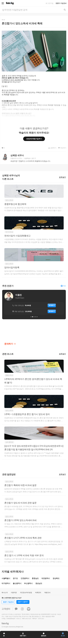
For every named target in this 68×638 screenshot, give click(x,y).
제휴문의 (38, 592)
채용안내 (47, 592)
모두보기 (62, 177)
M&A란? (34, 618)
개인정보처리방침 (26, 592)
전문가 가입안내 (61, 3)
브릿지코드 (41, 618)
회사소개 (5, 592)
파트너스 (18, 618)
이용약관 (14, 592)
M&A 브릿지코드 (26, 618)
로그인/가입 (49, 3)
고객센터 (6, 609)
